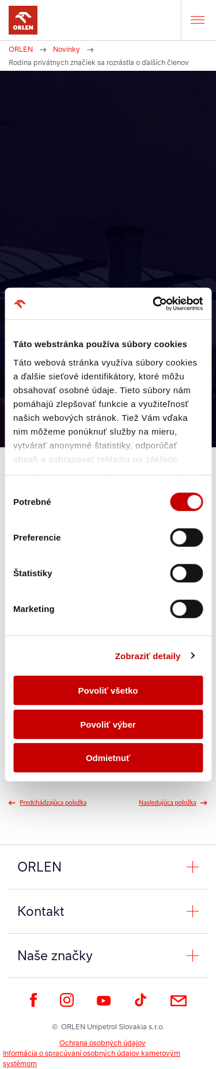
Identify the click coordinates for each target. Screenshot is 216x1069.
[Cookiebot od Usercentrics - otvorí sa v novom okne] (154, 303)
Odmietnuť (108, 758)
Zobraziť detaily (148, 655)
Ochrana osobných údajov (102, 1042)
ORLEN (21, 49)
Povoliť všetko (108, 690)
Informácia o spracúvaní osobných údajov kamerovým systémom (91, 1058)
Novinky (66, 49)
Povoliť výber (107, 724)
